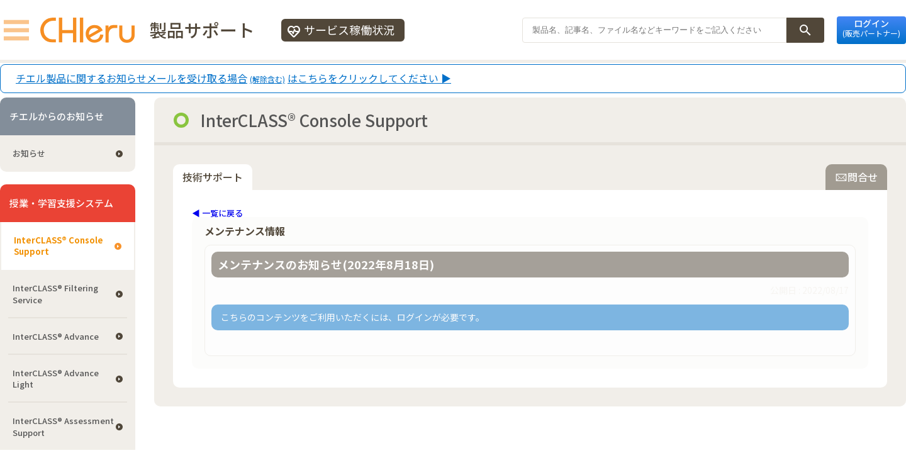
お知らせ (29, 153)
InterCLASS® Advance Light (56, 378)
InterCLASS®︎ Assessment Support (63, 426)
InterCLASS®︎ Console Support (58, 245)
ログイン (871, 27)
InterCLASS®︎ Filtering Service (55, 293)
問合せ (856, 176)
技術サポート (212, 176)
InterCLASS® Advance (56, 336)
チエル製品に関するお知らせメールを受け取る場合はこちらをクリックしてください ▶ (233, 78)
